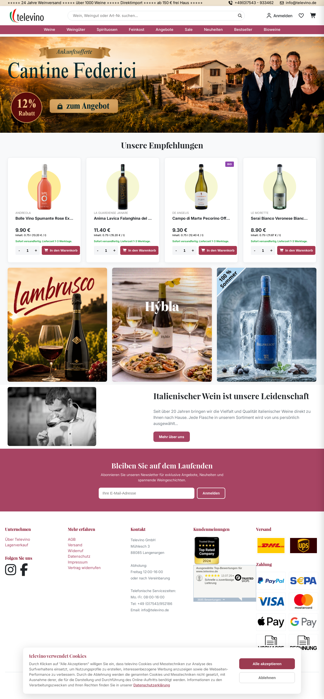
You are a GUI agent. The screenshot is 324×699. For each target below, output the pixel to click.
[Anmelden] (279, 16)
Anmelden (211, 493)
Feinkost (136, 29)
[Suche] (240, 15)
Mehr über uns (171, 437)
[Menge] (27, 250)
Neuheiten (213, 29)
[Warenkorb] (313, 15)
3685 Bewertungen (209, 599)
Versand (75, 545)
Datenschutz (79, 556)
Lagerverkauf (16, 545)
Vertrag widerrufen (84, 567)
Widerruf (75, 550)
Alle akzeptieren (267, 664)
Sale (189, 29)
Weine (49, 29)
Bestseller (243, 29)
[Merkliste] (301, 15)
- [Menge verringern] (19, 250)
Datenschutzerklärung (151, 685)
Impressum (78, 562)
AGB (72, 539)
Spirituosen (107, 29)
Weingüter (76, 29)
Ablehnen (267, 677)
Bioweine (272, 29)
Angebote (164, 29)
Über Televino (17, 539)
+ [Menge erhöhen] (36, 250)
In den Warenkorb (60, 250)
